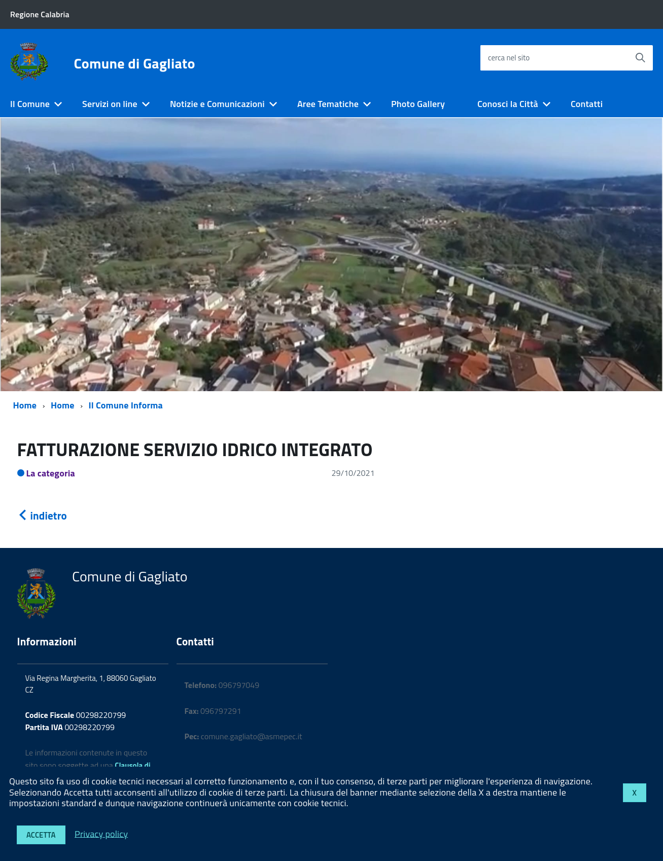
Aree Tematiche (328, 104)
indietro (42, 515)
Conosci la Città (507, 104)
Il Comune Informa (126, 405)
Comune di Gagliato (134, 63)
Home (25, 405)
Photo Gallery (418, 104)
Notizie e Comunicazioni (217, 104)
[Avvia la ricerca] (640, 58)
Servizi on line (109, 104)
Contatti (587, 104)
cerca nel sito (509, 57)
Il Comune (30, 104)
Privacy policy (101, 833)
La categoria (51, 473)
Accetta (41, 835)
